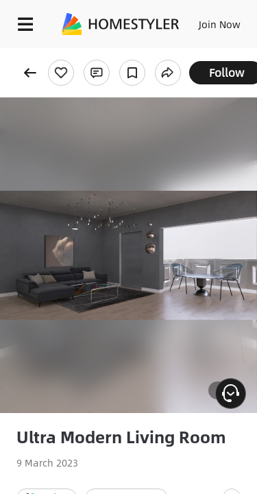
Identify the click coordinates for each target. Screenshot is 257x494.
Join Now (220, 24)
